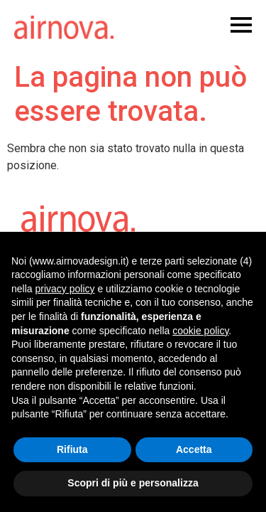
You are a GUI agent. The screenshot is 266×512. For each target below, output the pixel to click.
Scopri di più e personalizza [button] (132, 483)
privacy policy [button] (64, 288)
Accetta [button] (194, 449)
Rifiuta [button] (72, 449)
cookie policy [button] (200, 330)
